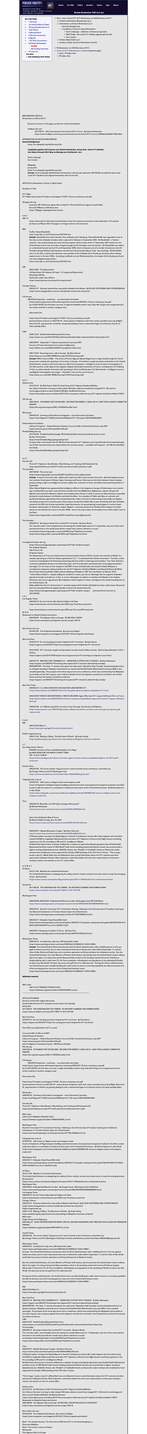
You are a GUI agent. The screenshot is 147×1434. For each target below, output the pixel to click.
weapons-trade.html (37, 795)
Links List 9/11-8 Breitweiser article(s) (72, 50)
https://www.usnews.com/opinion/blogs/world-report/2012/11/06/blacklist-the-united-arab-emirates (71, 879)
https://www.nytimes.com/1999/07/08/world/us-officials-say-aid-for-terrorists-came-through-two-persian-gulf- (75, 709)
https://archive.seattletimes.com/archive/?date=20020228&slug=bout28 (59, 774)
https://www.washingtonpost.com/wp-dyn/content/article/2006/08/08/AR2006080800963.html (68, 903)
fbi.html (32, 701)
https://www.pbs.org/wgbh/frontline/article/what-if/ (51, 728)
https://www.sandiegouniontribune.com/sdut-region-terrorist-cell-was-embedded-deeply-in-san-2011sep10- (74, 758)
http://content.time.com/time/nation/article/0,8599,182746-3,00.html (58, 822)
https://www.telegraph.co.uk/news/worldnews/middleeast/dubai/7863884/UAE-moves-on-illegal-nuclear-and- (74, 793)
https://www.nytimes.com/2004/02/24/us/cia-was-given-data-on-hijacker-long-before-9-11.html (68, 690)
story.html (33, 760)
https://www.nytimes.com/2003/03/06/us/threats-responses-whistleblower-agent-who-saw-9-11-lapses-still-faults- (77, 698)
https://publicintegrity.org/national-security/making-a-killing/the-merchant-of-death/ (64, 739)
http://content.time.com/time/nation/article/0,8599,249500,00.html (57, 809)
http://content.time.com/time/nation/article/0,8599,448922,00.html (57, 833)
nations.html (34, 712)
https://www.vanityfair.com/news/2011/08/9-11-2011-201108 (54, 890)
